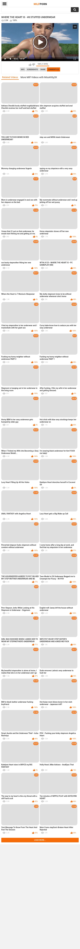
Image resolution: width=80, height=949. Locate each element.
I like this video (30, 64)
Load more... (40, 840)
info (22, 69)
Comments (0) (53, 69)
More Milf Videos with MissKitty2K (39, 77)
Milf (40, 4)
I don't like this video (33, 64)
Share (42, 69)
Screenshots (32, 69)
